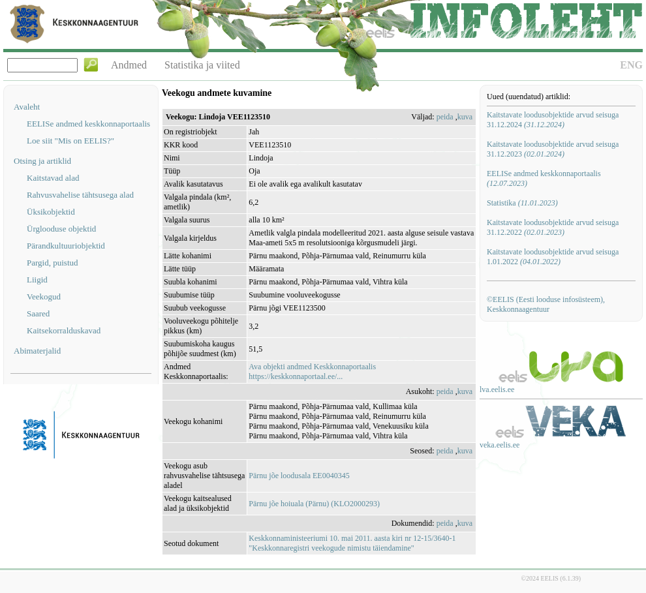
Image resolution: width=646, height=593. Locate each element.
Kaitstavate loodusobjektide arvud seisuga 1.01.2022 (553, 256)
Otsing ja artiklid (42, 161)
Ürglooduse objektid (61, 229)
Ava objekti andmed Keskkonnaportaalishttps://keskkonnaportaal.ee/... (312, 371)
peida (445, 116)
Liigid (37, 279)
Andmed (129, 64)
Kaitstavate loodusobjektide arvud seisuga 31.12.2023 (553, 149)
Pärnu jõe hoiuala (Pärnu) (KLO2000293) (314, 503)
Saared (38, 313)
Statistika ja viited (202, 64)
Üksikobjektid (51, 212)
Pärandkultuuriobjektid (66, 246)
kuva (464, 116)
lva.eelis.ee (497, 389)
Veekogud (44, 296)
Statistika (522, 202)
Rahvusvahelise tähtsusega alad (80, 195)
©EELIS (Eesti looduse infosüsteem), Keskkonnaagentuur (546, 304)
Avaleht (27, 107)
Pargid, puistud (52, 262)
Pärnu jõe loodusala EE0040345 (299, 475)
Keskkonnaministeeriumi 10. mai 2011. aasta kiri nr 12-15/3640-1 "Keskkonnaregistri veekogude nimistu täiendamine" (352, 543)
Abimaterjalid (37, 351)
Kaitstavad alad (53, 178)
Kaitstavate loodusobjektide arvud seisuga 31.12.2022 (553, 227)
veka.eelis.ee (499, 444)
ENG (631, 64)
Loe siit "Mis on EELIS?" (70, 140)
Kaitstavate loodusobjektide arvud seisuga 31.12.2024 (553, 119)
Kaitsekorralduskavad (63, 330)
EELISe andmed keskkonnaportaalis (88, 124)
